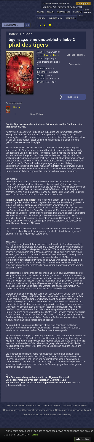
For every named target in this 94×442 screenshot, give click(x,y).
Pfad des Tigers (51, 55)
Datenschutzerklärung (61, 414)
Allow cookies (82, 439)
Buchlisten (72, 97)
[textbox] (13, 25)
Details (35, 435)
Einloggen (83, 3)
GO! (28, 25)
